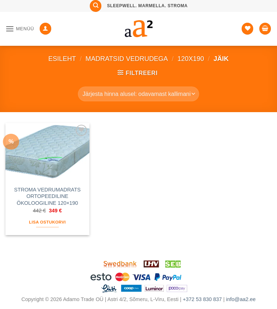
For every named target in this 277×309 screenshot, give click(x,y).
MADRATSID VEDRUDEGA (126, 58)
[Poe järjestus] (138, 94)
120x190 (190, 58)
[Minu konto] (45, 29)
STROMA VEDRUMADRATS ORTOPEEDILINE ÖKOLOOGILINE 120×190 (47, 196)
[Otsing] (95, 6)
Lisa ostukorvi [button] (47, 222)
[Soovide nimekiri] (247, 29)
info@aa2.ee (241, 299)
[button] (19, 28)
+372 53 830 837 (202, 299)
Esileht (62, 58)
